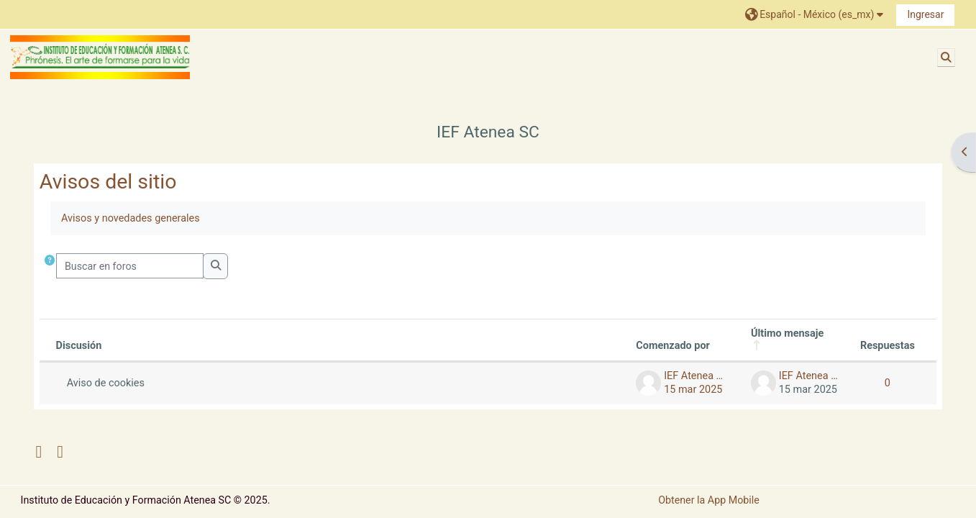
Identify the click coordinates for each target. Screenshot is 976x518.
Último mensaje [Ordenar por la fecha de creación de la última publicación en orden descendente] (787, 333)
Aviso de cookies (106, 383)
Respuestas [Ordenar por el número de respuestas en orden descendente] (887, 346)
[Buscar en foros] (130, 265)
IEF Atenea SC (488, 132)
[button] (816, 14)
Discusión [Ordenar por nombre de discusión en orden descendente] (79, 346)
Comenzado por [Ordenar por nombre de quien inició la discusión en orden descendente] (673, 346)
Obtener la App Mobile (709, 500)
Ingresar (925, 14)
